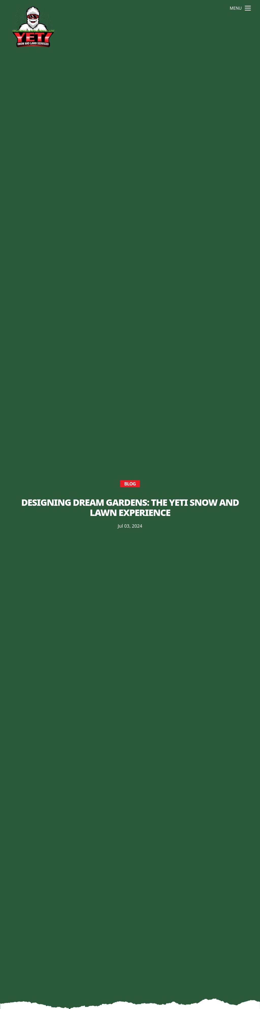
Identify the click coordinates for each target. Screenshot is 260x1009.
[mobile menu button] (248, 8)
